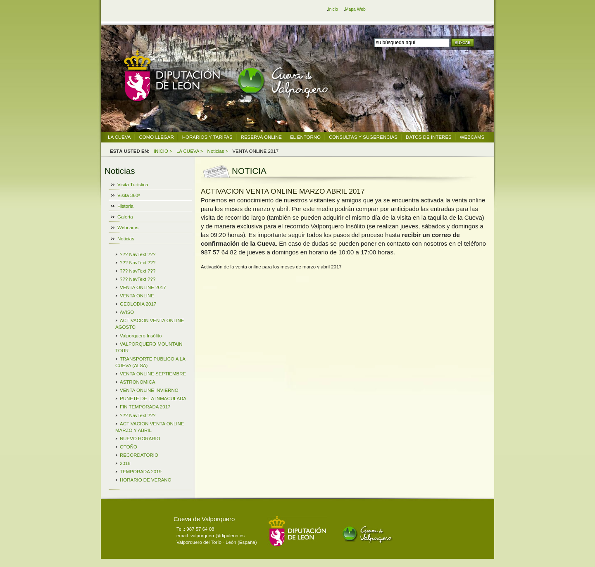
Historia (125, 206)
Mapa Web (355, 9)
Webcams (127, 227)
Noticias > (217, 151)
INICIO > (163, 151)
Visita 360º (128, 195)
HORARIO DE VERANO (145, 479)
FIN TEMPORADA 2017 (145, 406)
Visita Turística (132, 184)
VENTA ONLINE (137, 295)
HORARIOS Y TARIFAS (207, 137)
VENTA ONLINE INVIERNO (149, 390)
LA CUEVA (119, 137)
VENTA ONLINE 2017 (143, 287)
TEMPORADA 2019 (141, 471)
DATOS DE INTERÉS (429, 137)
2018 (125, 463)
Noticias (125, 238)
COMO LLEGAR (156, 137)
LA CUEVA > (189, 151)
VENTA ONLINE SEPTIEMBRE (153, 373)
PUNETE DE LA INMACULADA (153, 398)
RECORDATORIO (139, 455)
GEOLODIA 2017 (138, 303)
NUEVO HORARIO (140, 438)
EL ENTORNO (305, 137)
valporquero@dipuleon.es (217, 535)
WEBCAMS (472, 137)
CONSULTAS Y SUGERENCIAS (363, 137)
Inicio (333, 9)
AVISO (127, 312)
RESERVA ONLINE (261, 137)
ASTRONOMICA (137, 382)
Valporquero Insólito (141, 335)
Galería (125, 216)
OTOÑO (128, 446)
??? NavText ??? (137, 254)
